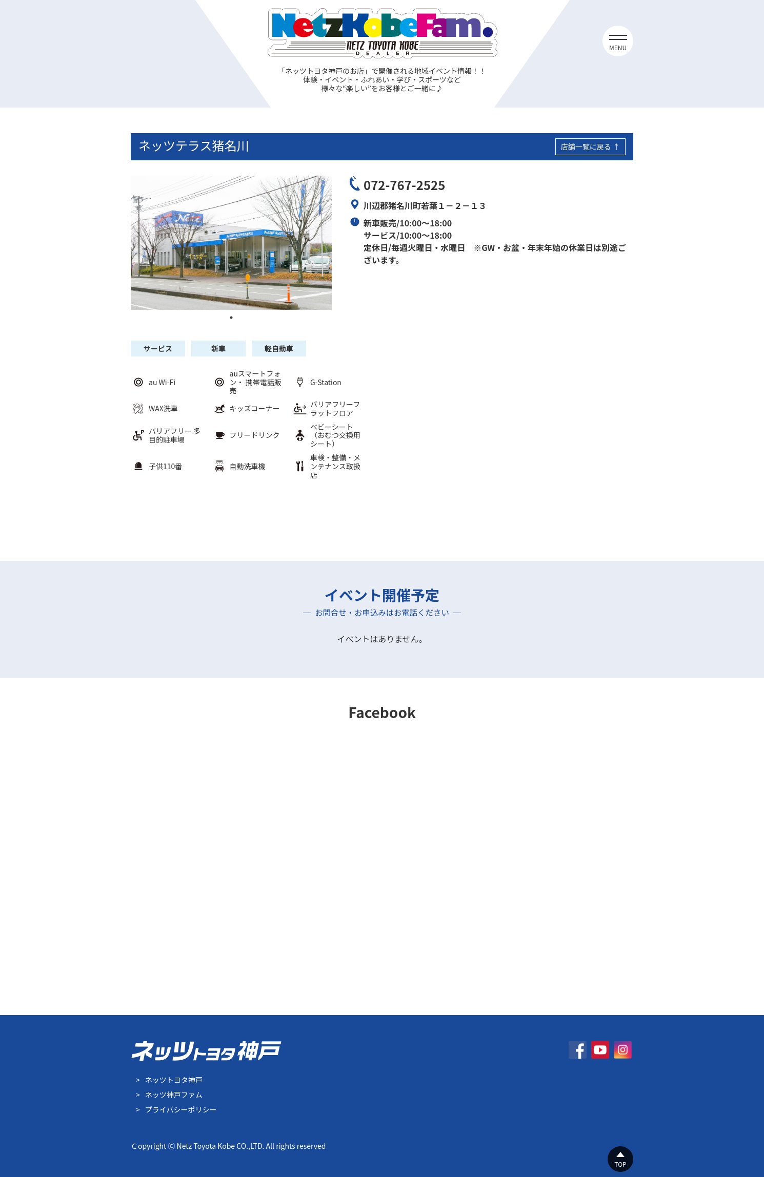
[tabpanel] (231, 242)
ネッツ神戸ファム (174, 1094)
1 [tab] (231, 317)
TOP (620, 1164)
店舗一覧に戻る (586, 146)
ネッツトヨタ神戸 (174, 1080)
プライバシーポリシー (181, 1109)
